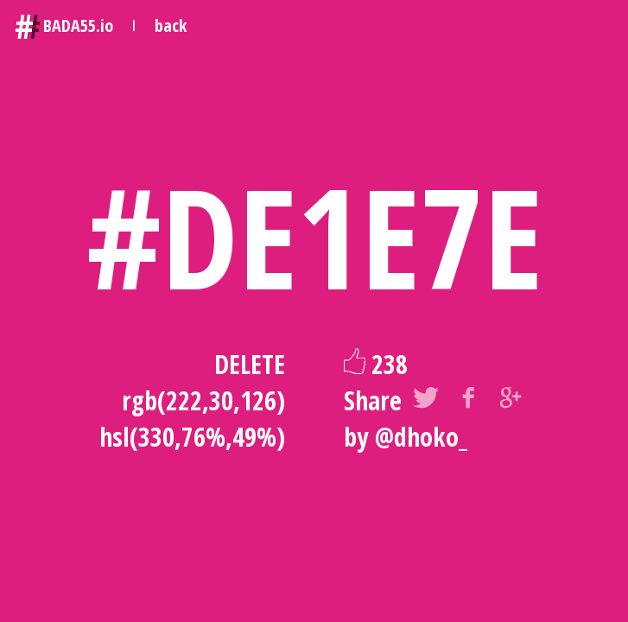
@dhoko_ (421, 436)
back (171, 25)
